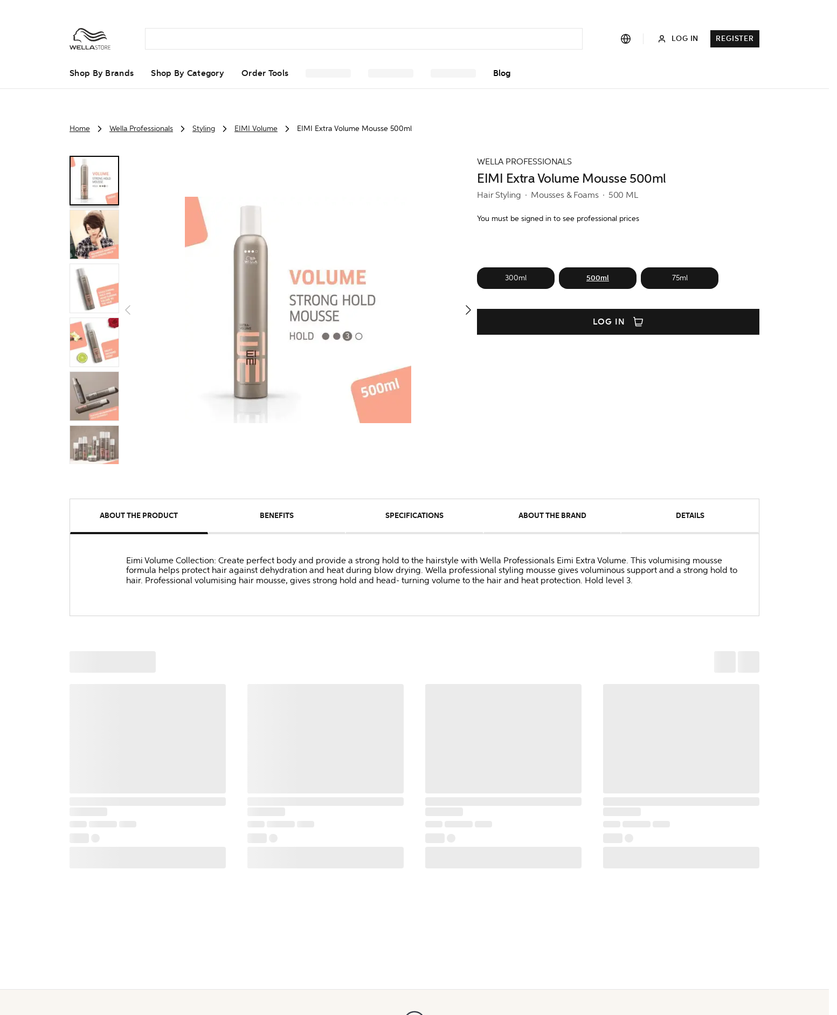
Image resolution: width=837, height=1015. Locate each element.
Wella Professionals (141, 128)
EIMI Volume (256, 128)
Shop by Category (187, 73)
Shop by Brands (102, 73)
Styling (203, 128)
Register (735, 38)
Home (80, 128)
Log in (618, 321)
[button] (298, 310)
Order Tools (264, 73)
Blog (501, 73)
